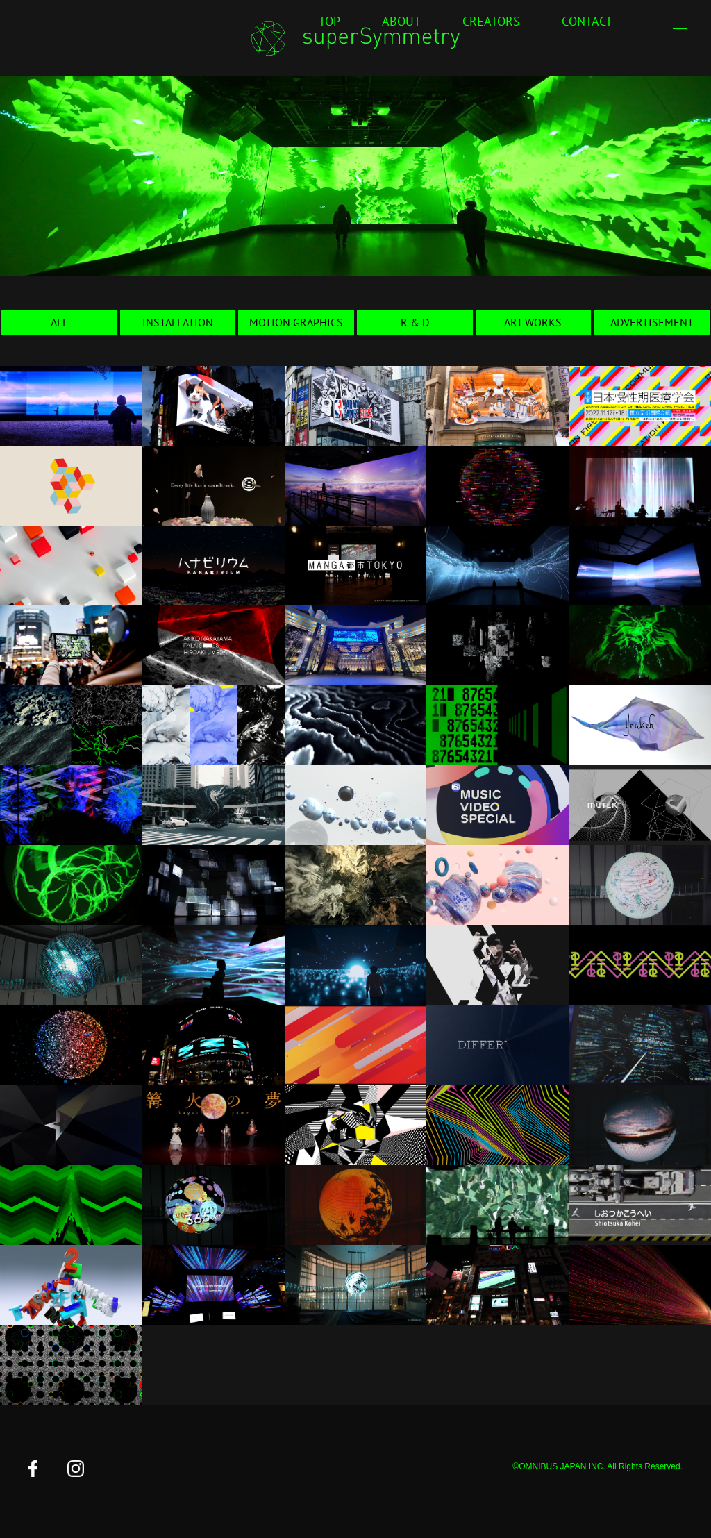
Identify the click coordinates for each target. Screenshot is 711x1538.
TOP (329, 21)
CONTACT (587, 21)
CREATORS (491, 21)
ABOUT (401, 21)
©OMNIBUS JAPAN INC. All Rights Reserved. (597, 1466)
